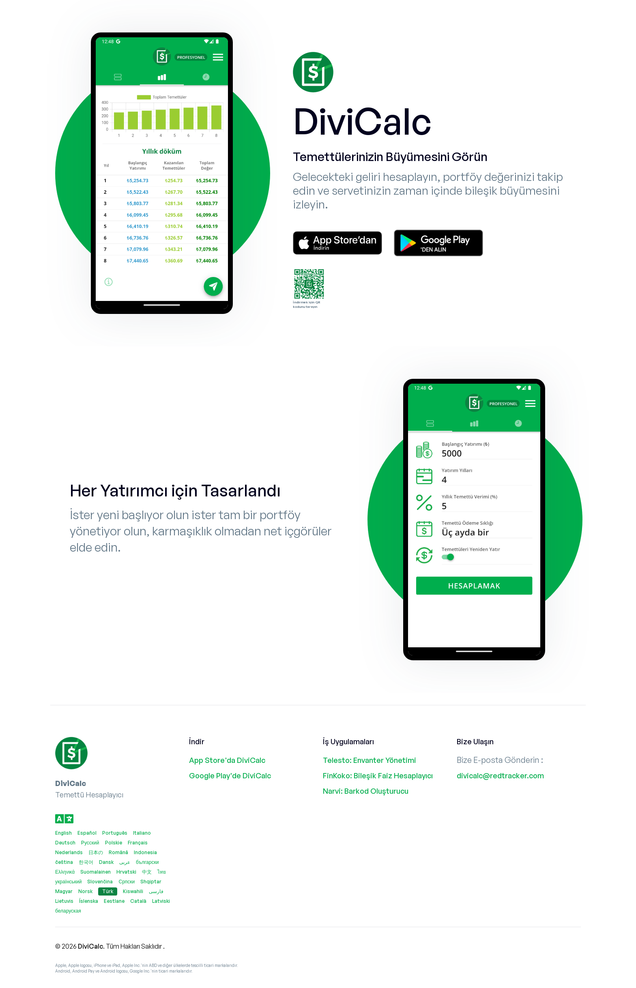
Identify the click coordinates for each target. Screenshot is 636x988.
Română (118, 852)
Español (87, 833)
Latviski (161, 901)
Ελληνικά (65, 872)
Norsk (85, 891)
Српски (126, 881)
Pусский (90, 843)
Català (138, 901)
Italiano (142, 833)
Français (138, 843)
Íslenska (88, 901)
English (63, 833)
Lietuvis (64, 901)
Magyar (64, 891)
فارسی (156, 891)
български (147, 862)
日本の (95, 852)
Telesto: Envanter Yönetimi (369, 760)
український (68, 881)
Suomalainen (95, 872)
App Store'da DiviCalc (227, 760)
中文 (147, 872)
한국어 (86, 862)
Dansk (106, 862)
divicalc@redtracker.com (500, 775)
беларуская (68, 911)
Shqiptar (150, 881)
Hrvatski (126, 872)
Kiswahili (133, 891)
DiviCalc (90, 946)
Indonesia (145, 852)
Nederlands (69, 852)
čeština (64, 862)
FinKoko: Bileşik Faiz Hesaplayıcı (378, 775)
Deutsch (65, 843)
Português (114, 833)
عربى (124, 862)
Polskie (113, 843)
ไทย (161, 872)
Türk (107, 891)
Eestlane (114, 901)
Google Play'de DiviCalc (230, 775)
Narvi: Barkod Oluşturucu (365, 790)
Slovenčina (100, 881)
